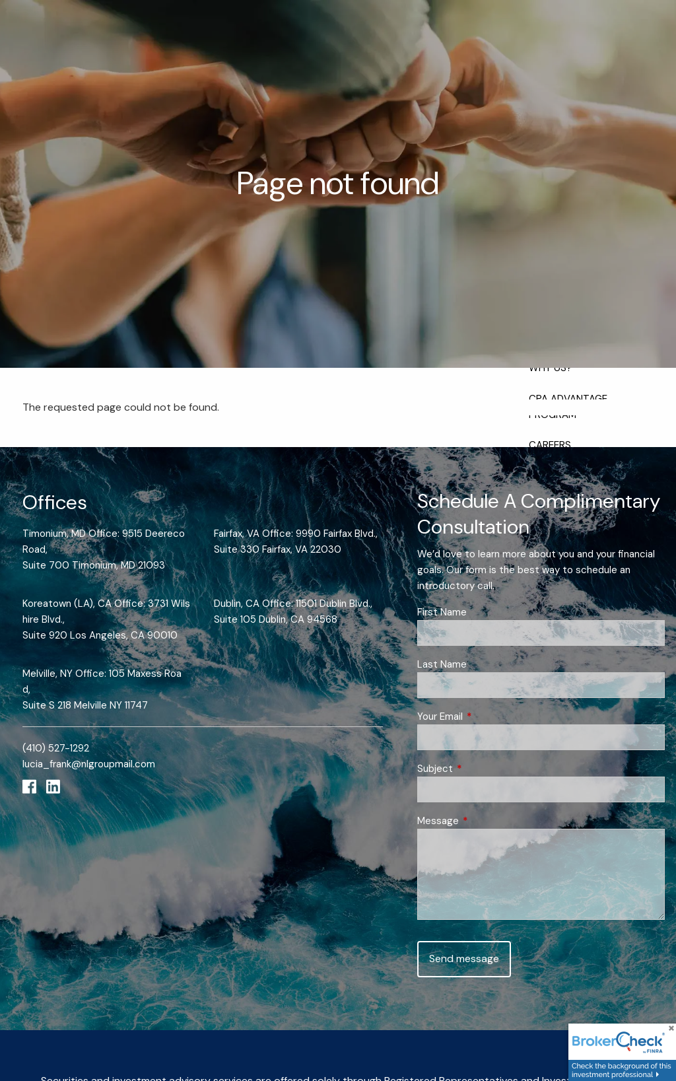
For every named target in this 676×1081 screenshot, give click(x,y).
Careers (550, 445)
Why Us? (550, 367)
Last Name (442, 664)
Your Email (488, 716)
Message (486, 820)
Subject (483, 768)
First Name (442, 612)
